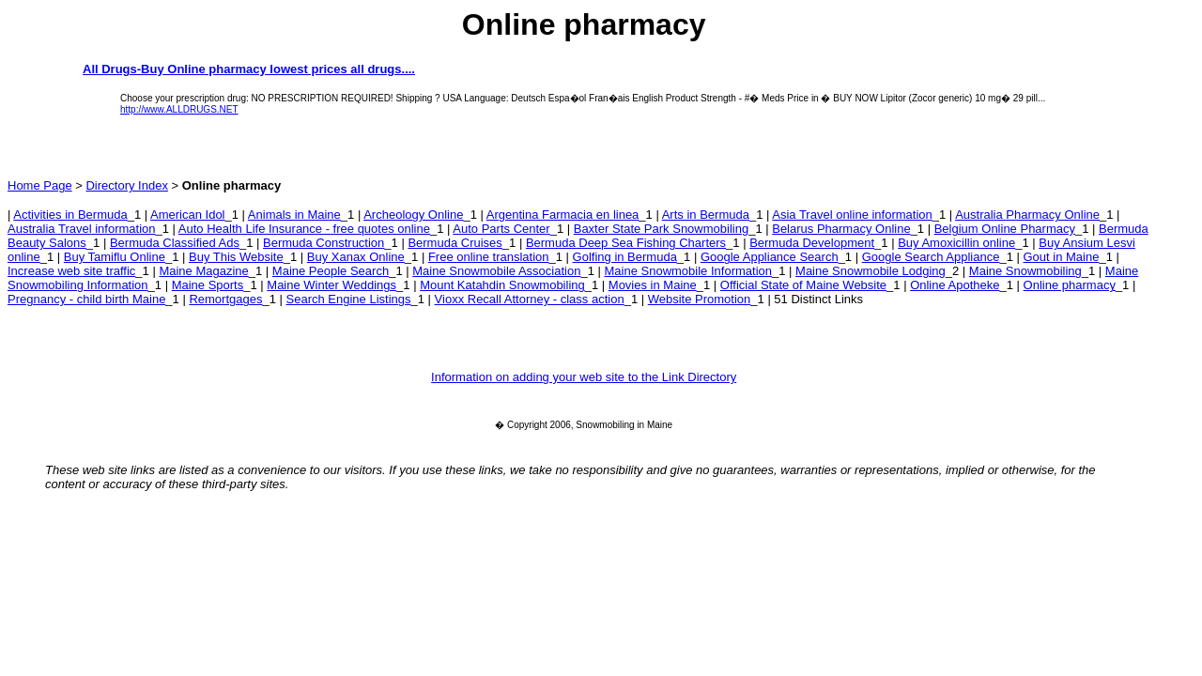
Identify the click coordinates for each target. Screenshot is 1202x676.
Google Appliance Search (770, 257)
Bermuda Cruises (454, 243)
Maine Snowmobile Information (688, 271)
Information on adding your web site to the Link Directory (583, 377)
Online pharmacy (1070, 285)
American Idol (187, 214)
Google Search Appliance (931, 257)
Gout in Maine (1061, 257)
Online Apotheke (954, 285)
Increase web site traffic (71, 271)
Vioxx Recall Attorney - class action (529, 299)
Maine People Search (330, 271)
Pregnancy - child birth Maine (86, 299)
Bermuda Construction (323, 243)
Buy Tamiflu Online (114, 257)
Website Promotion (699, 299)
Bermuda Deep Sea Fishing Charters (626, 243)
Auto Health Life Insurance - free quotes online (304, 229)
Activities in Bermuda (70, 214)
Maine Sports (208, 285)
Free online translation (488, 257)
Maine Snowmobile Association (496, 271)
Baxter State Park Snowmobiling (661, 229)
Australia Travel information (82, 229)
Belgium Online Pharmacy (1004, 229)
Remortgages (225, 299)
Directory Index (126, 185)
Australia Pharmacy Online (1027, 214)
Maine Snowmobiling (1025, 271)
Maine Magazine (203, 271)
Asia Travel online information (852, 214)
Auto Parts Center (501, 229)
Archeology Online (413, 214)
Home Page (40, 185)
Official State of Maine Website (803, 285)
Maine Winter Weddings (331, 285)
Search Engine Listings (348, 299)
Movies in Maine (653, 285)
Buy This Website (236, 257)
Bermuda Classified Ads (174, 243)
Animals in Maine (294, 214)
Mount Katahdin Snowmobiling (502, 285)
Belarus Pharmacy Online (841, 229)
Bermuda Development (811, 243)
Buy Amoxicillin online (956, 243)
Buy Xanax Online (356, 257)
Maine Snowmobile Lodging (870, 271)
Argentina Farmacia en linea (563, 214)
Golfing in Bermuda (625, 257)
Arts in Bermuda (705, 214)
